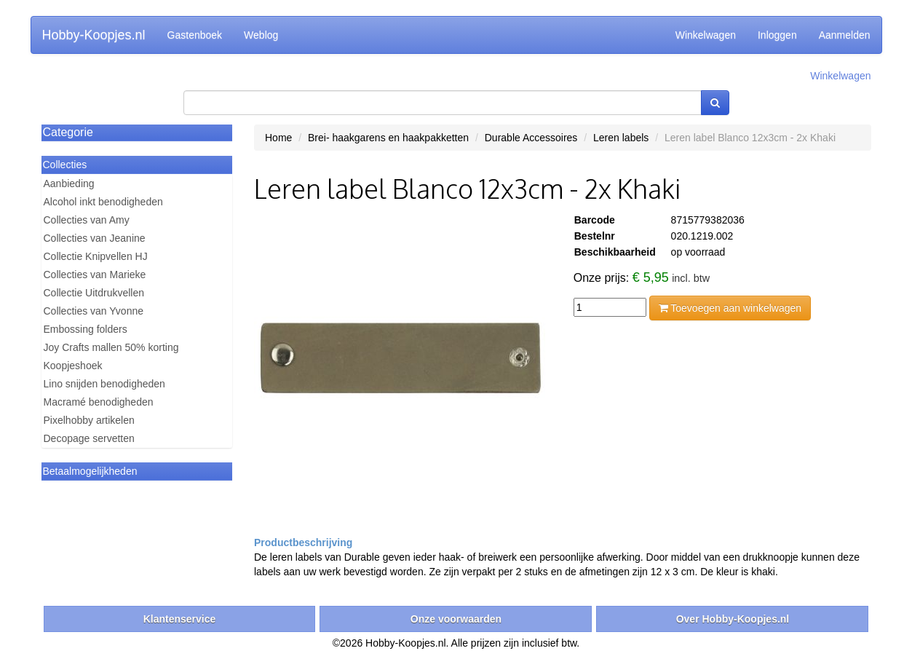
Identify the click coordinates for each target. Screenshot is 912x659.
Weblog (261, 35)
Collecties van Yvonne (94, 311)
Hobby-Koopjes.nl (94, 35)
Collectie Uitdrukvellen (94, 293)
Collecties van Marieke (95, 274)
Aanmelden (845, 35)
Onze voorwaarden (456, 619)
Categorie (68, 132)
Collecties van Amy (87, 220)
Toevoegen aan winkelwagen (730, 308)
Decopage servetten (89, 438)
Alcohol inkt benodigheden (103, 202)
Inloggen (777, 35)
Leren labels (621, 137)
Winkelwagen (705, 35)
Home (278, 137)
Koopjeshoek (73, 365)
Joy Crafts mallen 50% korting (111, 347)
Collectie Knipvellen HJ (96, 256)
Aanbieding (69, 183)
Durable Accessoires (531, 137)
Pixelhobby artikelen (89, 420)
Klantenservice (179, 619)
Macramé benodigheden (99, 402)
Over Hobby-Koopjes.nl (733, 619)
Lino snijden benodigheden (104, 384)
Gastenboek (195, 35)
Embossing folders (85, 329)
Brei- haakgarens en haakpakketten (388, 137)
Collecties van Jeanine (95, 238)
